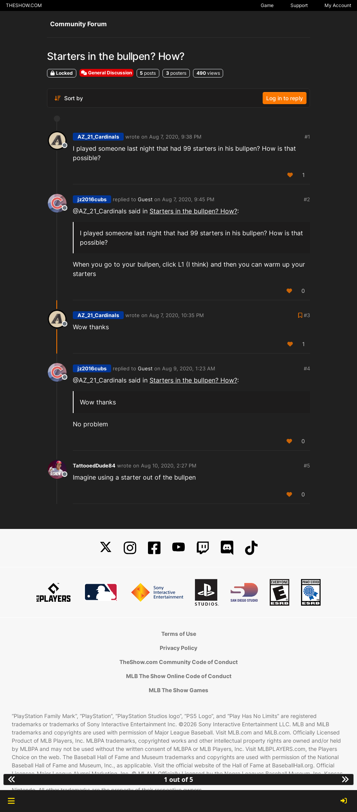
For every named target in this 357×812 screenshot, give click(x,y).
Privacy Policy (178, 647)
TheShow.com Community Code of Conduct (178, 662)
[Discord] (227, 548)
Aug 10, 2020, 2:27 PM (169, 465)
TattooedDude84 (94, 465)
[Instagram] (130, 548)
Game (267, 5)
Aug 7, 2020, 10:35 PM (176, 315)
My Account (338, 5)
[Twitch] (203, 548)
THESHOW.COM (24, 5)
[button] (11, 801)
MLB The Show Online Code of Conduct (178, 676)
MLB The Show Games (178, 690)
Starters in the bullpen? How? (193, 211)
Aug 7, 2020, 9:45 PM (188, 199)
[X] (105, 548)
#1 (307, 137)
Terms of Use (178, 633)
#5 (307, 465)
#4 (307, 368)
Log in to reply (284, 98)
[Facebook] (154, 548)
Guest (145, 199)
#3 (307, 315)
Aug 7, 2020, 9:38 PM (175, 137)
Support (299, 5)
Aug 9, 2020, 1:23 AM (188, 368)
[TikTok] (251, 548)
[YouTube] (178, 548)
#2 (307, 199)
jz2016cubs (92, 199)
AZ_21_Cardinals (98, 137)
